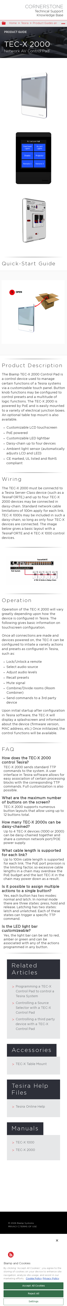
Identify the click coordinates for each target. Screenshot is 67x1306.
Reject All (33, 1294)
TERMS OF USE (28, 1226)
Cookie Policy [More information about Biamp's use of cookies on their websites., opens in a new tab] (34, 1279)
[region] (33, 1269)
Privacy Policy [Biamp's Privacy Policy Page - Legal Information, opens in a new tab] (51, 1279)
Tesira (24, 23)
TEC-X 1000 (23, 1143)
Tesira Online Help (28, 1107)
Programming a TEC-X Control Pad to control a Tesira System (33, 991)
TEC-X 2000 (23, 1150)
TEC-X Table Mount (29, 1064)
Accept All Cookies (33, 1286)
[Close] (57, 1240)
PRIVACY (13, 1226)
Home (13, 23)
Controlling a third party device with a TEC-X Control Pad (33, 1024)
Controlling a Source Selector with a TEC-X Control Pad (31, 1008)
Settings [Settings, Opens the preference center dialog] (33, 1301)
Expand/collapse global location (63, 22)
